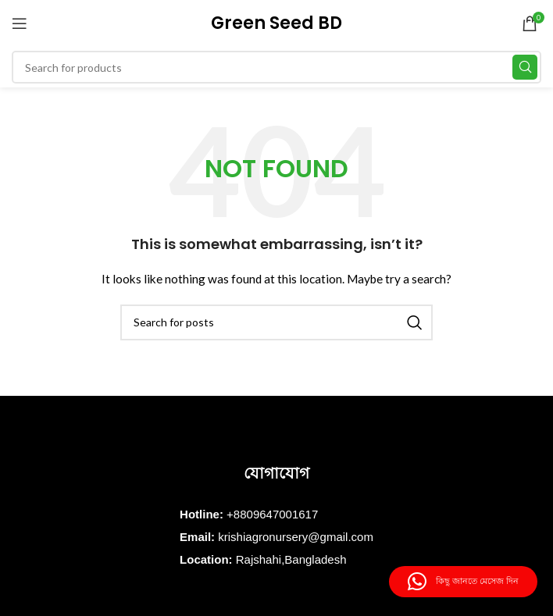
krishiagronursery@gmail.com (295, 536)
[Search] (276, 67)
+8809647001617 (272, 514)
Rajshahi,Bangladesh (291, 559)
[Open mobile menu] (19, 23)
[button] (463, 581)
